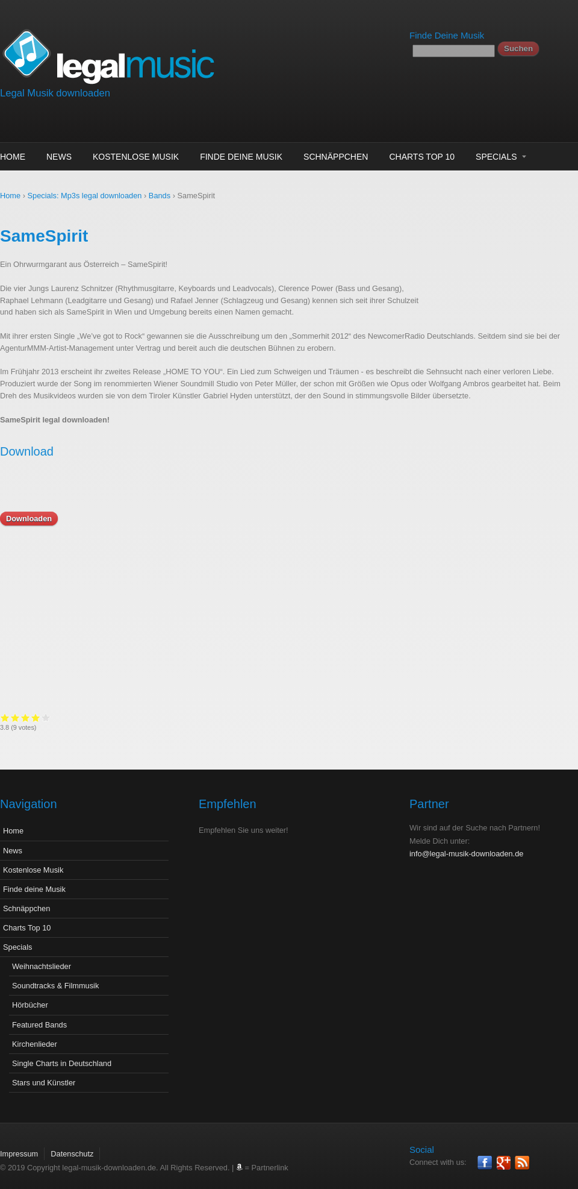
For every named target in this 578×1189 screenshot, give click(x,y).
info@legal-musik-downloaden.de (466, 844)
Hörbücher (30, 995)
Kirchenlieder (34, 1035)
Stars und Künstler (43, 1073)
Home (12, 157)
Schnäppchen (335, 157)
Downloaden (29, 518)
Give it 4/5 (180, 717)
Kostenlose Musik (136, 157)
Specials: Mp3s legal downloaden (85, 195)
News (59, 157)
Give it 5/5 (190, 717)
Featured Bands (39, 1015)
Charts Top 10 (422, 157)
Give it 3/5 (170, 717)
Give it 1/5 (149, 717)
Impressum (19, 1144)
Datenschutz (72, 1144)
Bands (159, 195)
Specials (496, 157)
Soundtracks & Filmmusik (55, 976)
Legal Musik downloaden (55, 93)
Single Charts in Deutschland (61, 1054)
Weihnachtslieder (41, 957)
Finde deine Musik (241, 157)
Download (27, 451)
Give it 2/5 (160, 717)
